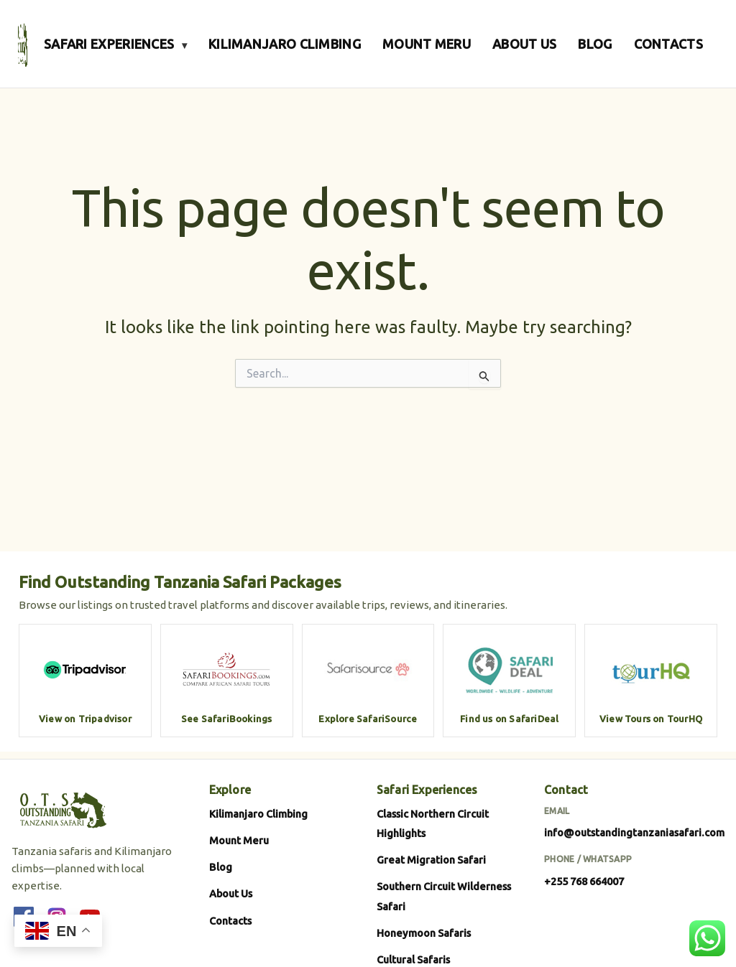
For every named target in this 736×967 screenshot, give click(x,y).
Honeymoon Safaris (424, 933)
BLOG (595, 44)
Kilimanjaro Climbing (258, 814)
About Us (230, 893)
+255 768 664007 (584, 881)
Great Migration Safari (431, 860)
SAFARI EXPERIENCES (115, 44)
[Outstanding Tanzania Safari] (22, 44)
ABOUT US (524, 44)
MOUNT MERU (426, 44)
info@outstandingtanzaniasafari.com (634, 832)
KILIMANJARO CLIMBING (284, 44)
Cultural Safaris (413, 959)
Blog (220, 867)
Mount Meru (239, 840)
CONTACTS (668, 44)
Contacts (230, 921)
